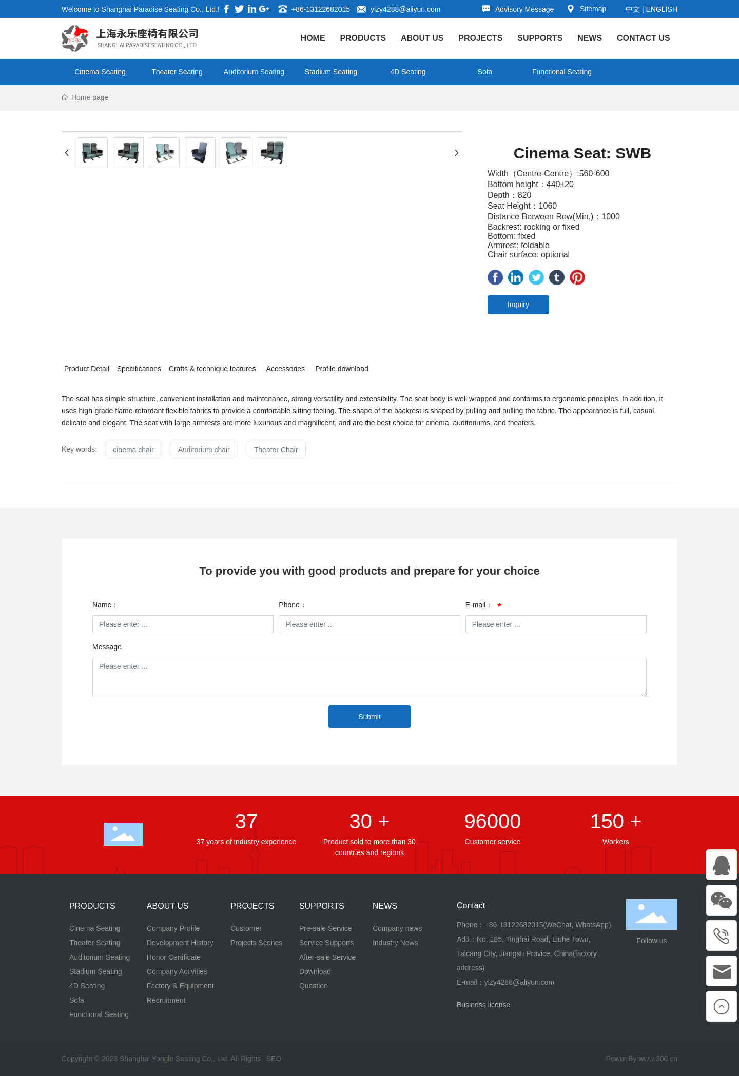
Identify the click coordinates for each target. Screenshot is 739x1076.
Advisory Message (524, 9)
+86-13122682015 (320, 9)
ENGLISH (661, 9)
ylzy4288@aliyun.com (405, 9)
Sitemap (593, 9)
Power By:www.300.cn (641, 1058)
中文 (633, 9)
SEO (274, 1058)
